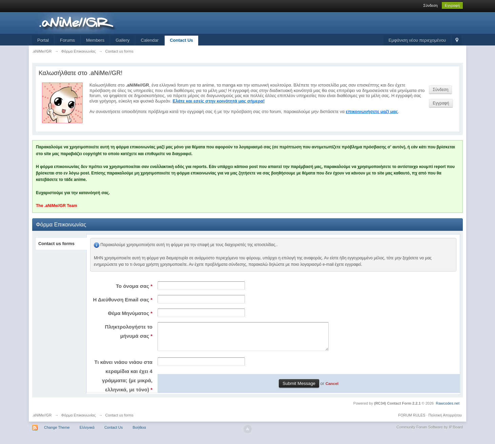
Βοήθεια (139, 432)
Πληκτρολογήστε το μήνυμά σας (128, 331)
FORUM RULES (411, 420)
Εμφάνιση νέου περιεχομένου (417, 40)
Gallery (122, 40)
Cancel (332, 388)
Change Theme (57, 432)
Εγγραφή (452, 5)
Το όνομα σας (134, 286)
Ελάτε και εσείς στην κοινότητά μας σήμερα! (219, 101)
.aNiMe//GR (41, 420)
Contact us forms (56, 243)
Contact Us (181, 40)
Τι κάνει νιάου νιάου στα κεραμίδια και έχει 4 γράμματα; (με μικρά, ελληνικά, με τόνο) (123, 380)
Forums (67, 40)
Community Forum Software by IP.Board (429, 432)
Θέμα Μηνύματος (130, 313)
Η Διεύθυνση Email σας (122, 299)
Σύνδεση (430, 5)
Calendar (150, 40)
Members (95, 40)
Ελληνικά (87, 432)
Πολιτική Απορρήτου (445, 420)
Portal (43, 40)
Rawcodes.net (447, 408)
